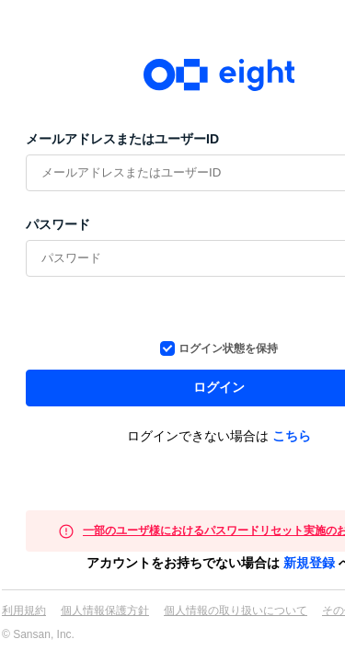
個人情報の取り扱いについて (235, 610)
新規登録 (309, 562)
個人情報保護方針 (105, 610)
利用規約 (24, 610)
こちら (291, 435)
